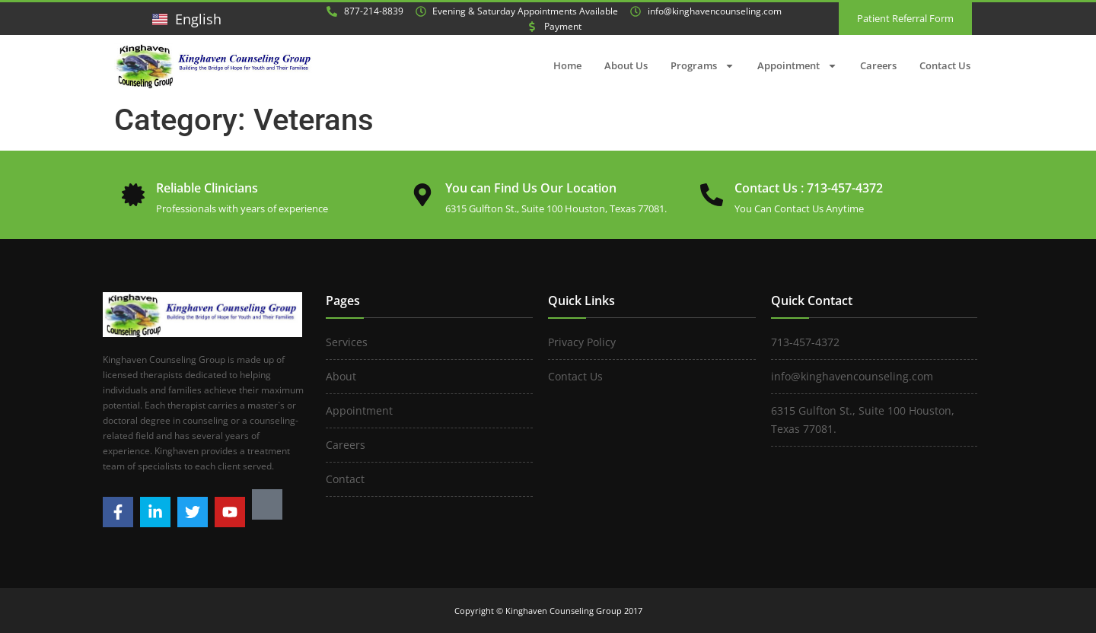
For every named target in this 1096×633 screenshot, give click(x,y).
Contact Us (944, 65)
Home (567, 65)
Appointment (797, 65)
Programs (702, 65)
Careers (878, 65)
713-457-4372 (845, 188)
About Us (626, 65)
